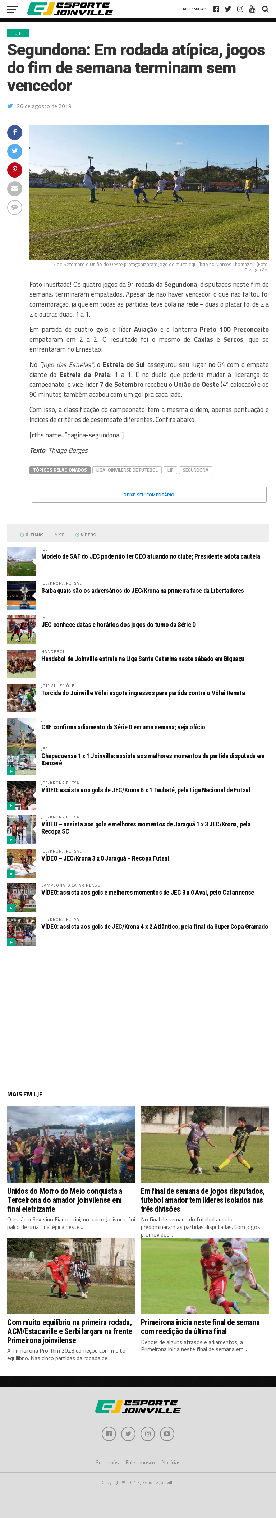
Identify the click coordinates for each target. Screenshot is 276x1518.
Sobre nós (107, 1462)
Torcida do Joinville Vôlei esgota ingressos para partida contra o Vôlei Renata (143, 693)
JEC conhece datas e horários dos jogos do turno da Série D (118, 624)
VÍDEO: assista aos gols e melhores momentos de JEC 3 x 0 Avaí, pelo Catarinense (147, 892)
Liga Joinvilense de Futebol (127, 469)
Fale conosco (140, 1462)
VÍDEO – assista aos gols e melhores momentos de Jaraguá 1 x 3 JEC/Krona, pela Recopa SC (146, 827)
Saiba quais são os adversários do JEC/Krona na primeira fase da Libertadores (142, 590)
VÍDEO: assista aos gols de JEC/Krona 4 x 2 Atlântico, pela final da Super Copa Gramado (154, 926)
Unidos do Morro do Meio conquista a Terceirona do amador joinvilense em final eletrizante (64, 1199)
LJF (170, 469)
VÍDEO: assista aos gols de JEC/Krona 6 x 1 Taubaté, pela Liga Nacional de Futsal (145, 790)
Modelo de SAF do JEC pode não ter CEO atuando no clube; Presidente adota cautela (150, 556)
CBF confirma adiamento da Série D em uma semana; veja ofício (123, 727)
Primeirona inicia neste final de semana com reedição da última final (200, 1326)
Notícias (171, 1462)
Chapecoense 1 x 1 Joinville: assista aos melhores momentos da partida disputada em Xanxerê (152, 759)
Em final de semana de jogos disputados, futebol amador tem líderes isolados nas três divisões (203, 1199)
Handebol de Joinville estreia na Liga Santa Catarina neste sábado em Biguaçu (142, 658)
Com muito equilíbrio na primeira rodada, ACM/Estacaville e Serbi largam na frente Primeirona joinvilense (69, 1330)
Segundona (195, 469)
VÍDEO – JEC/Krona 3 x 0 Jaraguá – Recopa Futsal (105, 858)
